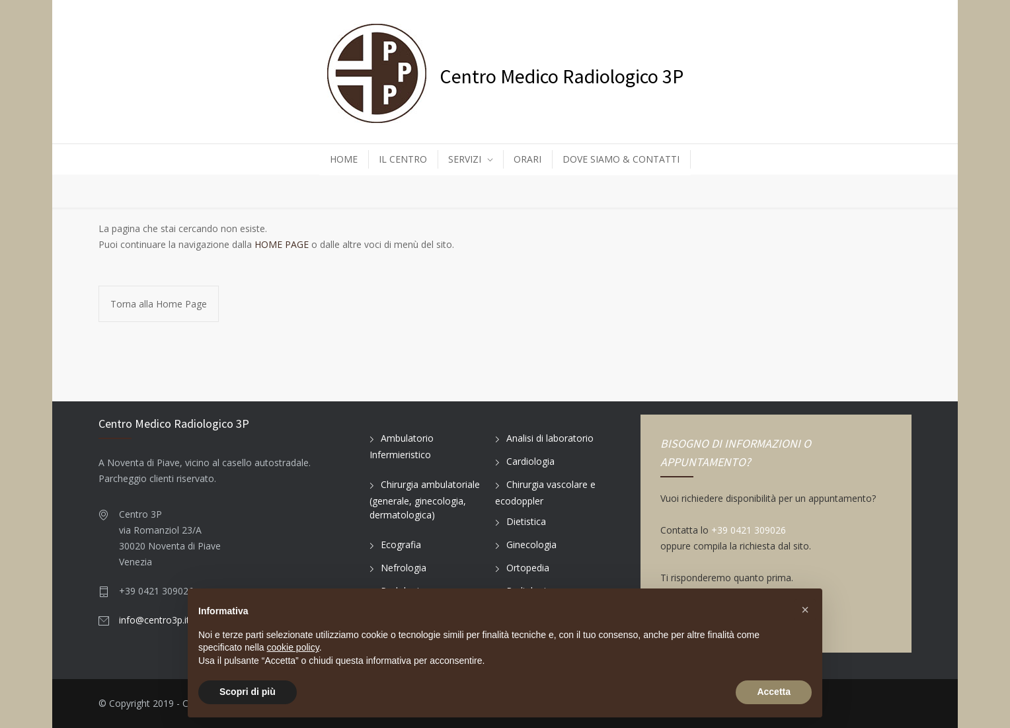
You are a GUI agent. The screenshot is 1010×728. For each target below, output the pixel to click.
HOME (344, 159)
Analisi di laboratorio (550, 438)
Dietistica (526, 521)
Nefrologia (403, 567)
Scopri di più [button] (247, 691)
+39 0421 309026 (748, 530)
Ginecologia (531, 544)
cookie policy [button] (293, 647)
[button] (805, 609)
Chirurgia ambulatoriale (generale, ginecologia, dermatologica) (424, 499)
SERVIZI (464, 159)
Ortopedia (527, 567)
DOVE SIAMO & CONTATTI (621, 159)
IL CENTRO (403, 159)
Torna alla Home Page (158, 304)
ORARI (527, 159)
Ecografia (401, 544)
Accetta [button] (774, 691)
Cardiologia (530, 461)
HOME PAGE (281, 244)
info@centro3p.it (154, 620)
